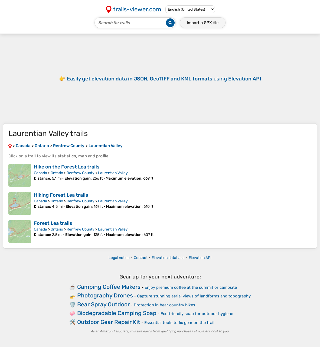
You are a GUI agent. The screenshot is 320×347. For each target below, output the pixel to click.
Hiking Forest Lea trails (61, 195)
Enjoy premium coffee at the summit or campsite (191, 287)
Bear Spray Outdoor (103, 304)
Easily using (164, 79)
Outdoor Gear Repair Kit (108, 322)
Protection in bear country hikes (164, 305)
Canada (40, 173)
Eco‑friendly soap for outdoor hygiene (197, 313)
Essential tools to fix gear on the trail (179, 322)
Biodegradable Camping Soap (116, 313)
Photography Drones (105, 295)
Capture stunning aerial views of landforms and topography (194, 296)
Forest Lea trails (53, 223)
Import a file (202, 22)
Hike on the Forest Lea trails (67, 167)
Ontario (57, 173)
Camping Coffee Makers (109, 286)
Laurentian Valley (113, 173)
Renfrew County (80, 173)
